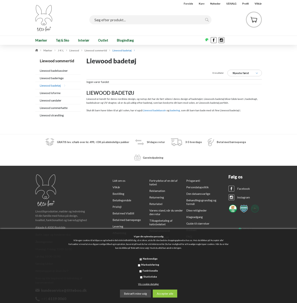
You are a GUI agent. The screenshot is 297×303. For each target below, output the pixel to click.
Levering (118, 226)
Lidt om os (119, 180)
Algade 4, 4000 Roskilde (50, 227)
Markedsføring (150, 264)
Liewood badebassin (154, 110)
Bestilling (118, 193)
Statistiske (150, 276)
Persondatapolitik (197, 187)
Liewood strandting (52, 115)
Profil (245, 3)
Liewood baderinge (52, 78)
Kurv (201, 3)
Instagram (243, 197)
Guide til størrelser (197, 223)
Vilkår (258, 3)
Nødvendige (150, 258)
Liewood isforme (50, 93)
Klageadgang (194, 217)
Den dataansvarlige (198, 193)
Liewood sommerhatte (54, 107)
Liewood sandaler (50, 100)
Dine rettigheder (196, 210)
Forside (188, 3)
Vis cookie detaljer (148, 284)
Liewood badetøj (50, 85)
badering (175, 110)
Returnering (156, 197)
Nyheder (215, 3)
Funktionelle (150, 270)
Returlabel (155, 204)
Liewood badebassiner (54, 70)
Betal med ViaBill (123, 213)
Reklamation (157, 190)
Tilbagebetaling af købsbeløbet (161, 222)
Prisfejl (117, 206)
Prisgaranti (193, 180)
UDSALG (231, 3)
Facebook (243, 188)
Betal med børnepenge (127, 219)
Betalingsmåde (122, 200)
